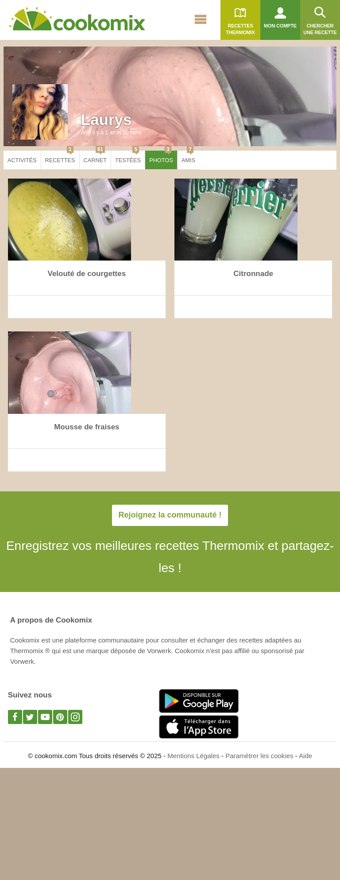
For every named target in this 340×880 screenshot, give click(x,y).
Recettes (60, 157)
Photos (161, 157)
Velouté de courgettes (87, 273)
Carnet (95, 157)
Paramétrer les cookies (259, 755)
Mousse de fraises (86, 427)
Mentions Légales (193, 755)
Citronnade (253, 273)
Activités (22, 160)
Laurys (106, 119)
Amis (188, 157)
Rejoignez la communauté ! (169, 514)
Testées (128, 157)
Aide (305, 755)
